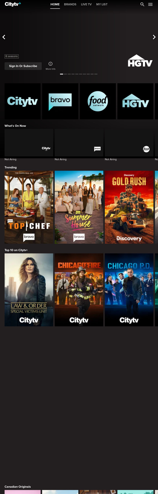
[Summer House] (79, 207)
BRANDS (70, 4)
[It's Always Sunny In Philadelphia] (60, 432)
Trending (11, 167)
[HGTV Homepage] (135, 101)
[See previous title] (3, 37)
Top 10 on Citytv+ (16, 250)
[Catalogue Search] (142, 4)
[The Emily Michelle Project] (98, 368)
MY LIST (101, 4)
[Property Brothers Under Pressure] (135, 368)
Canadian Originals (18, 338)
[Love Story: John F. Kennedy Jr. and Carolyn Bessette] (23, 432)
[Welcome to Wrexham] (98, 432)
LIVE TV (86, 4)
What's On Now (15, 126)
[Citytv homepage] (23, 101)
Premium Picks (15, 401)
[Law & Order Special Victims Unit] (29, 289)
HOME (55, 4)
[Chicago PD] (129, 289)
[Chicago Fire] (79, 289)
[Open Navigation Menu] (150, 4)
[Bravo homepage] (60, 101)
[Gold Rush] (129, 207)
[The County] (60, 368)
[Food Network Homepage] (98, 101)
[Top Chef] (29, 207)
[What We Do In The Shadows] (135, 432)
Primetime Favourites (19, 465)
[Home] (13, 4)
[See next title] (154, 37)
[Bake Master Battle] (23, 368)
